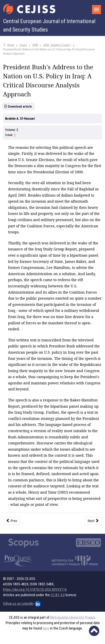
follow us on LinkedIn (22, 604)
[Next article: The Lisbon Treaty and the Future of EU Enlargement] (93, 521)
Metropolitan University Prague (72, 617)
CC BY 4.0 (58, 595)
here (46, 628)
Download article (20, 106)
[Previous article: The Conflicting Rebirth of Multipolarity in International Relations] (11, 521)
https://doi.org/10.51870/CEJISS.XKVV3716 (35, 589)
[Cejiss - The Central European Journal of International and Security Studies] (29, 9)
